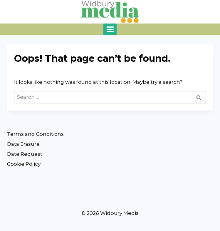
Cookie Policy (24, 164)
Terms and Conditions (35, 134)
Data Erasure (23, 144)
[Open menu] (110, 29)
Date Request (24, 154)
